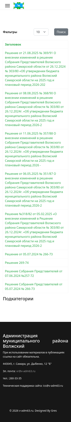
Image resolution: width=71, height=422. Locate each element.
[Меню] (7, 5)
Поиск (61, 32)
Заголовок (13, 44)
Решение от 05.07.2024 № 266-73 (29, 254)
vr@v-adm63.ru (25, 371)
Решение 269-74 (17, 263)
